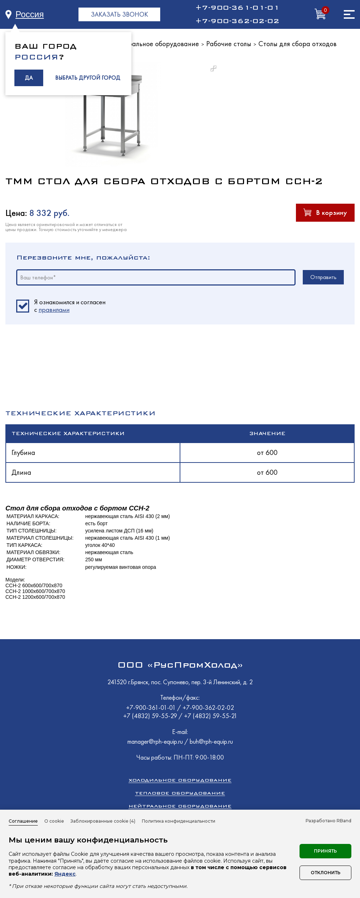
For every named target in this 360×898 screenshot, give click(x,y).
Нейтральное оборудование (156, 43)
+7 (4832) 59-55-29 (151, 716)
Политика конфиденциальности (178, 821)
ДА (29, 77)
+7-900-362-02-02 (237, 21)
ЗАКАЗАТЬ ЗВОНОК (119, 14)
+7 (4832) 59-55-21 (210, 716)
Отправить (323, 277)
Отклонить (326, 872)
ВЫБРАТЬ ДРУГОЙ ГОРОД (87, 77)
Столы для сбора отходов (297, 43)
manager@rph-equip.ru (155, 741)
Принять (325, 851)
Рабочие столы (228, 43)
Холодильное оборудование (180, 780)
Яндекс (65, 874)
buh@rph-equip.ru (211, 741)
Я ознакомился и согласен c (69, 306)
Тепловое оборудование (180, 793)
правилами (54, 309)
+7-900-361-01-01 (237, 8)
